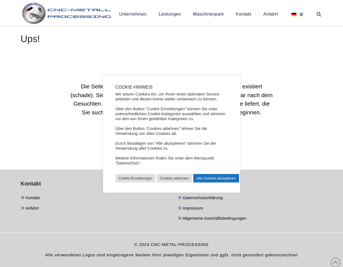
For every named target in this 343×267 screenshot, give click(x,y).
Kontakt (30, 198)
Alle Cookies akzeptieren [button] (216, 178)
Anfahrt (30, 208)
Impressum (190, 208)
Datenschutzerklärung (200, 198)
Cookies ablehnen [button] (174, 178)
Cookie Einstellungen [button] (135, 178)
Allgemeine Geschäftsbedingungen (212, 219)
